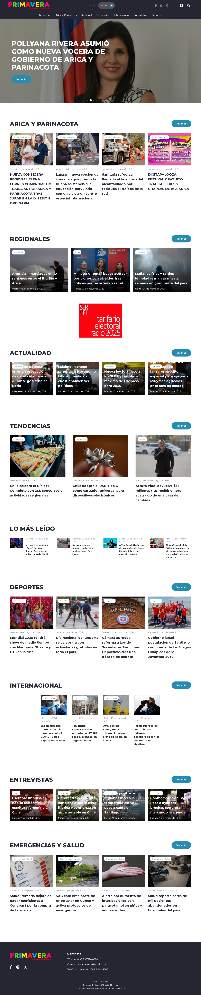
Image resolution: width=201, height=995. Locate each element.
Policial (142, 439)
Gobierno (17, 366)
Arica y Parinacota (66, 15)
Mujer (16, 793)
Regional (86, 15)
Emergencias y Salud (22, 859)
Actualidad (44, 15)
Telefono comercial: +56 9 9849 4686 (87, 969)
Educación (110, 366)
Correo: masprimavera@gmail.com (86, 964)
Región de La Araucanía (70, 859)
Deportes (157, 15)
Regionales (18, 252)
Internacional (121, 15)
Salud (77, 252)
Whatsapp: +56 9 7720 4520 (82, 959)
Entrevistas (140, 15)
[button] (87, 100)
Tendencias (103, 15)
